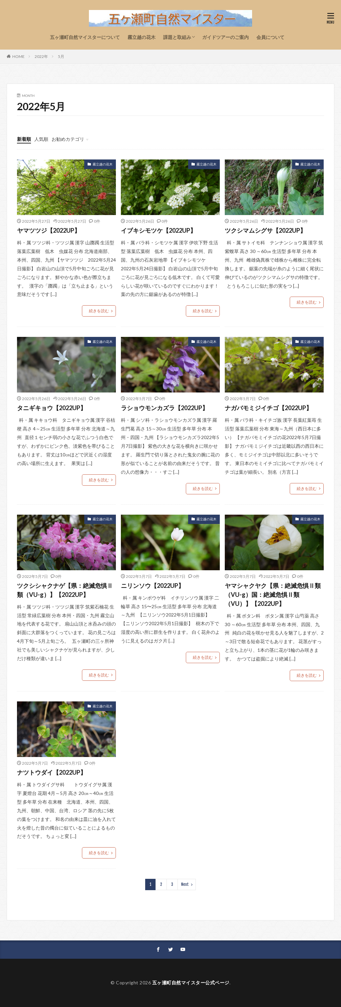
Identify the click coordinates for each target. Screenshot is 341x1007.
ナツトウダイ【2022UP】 (51, 772)
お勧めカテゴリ (68, 139)
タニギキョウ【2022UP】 (51, 407)
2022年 (41, 56)
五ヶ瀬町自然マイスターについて (85, 37)
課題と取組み (177, 37)
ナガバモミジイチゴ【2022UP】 (268, 407)
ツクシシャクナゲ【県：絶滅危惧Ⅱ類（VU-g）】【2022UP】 (65, 590)
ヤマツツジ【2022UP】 (48, 230)
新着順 (24, 139)
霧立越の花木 (142, 37)
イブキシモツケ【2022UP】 (158, 230)
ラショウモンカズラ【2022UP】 (164, 407)
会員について (270, 37)
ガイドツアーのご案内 (225, 37)
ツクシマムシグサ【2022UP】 (265, 230)
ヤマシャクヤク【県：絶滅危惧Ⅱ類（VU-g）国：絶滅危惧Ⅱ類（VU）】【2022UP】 (273, 594)
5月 (61, 56)
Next (185, 884)
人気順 (41, 139)
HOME (18, 56)
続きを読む (99, 310)
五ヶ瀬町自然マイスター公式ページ (190, 982)
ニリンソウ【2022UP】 (152, 585)
